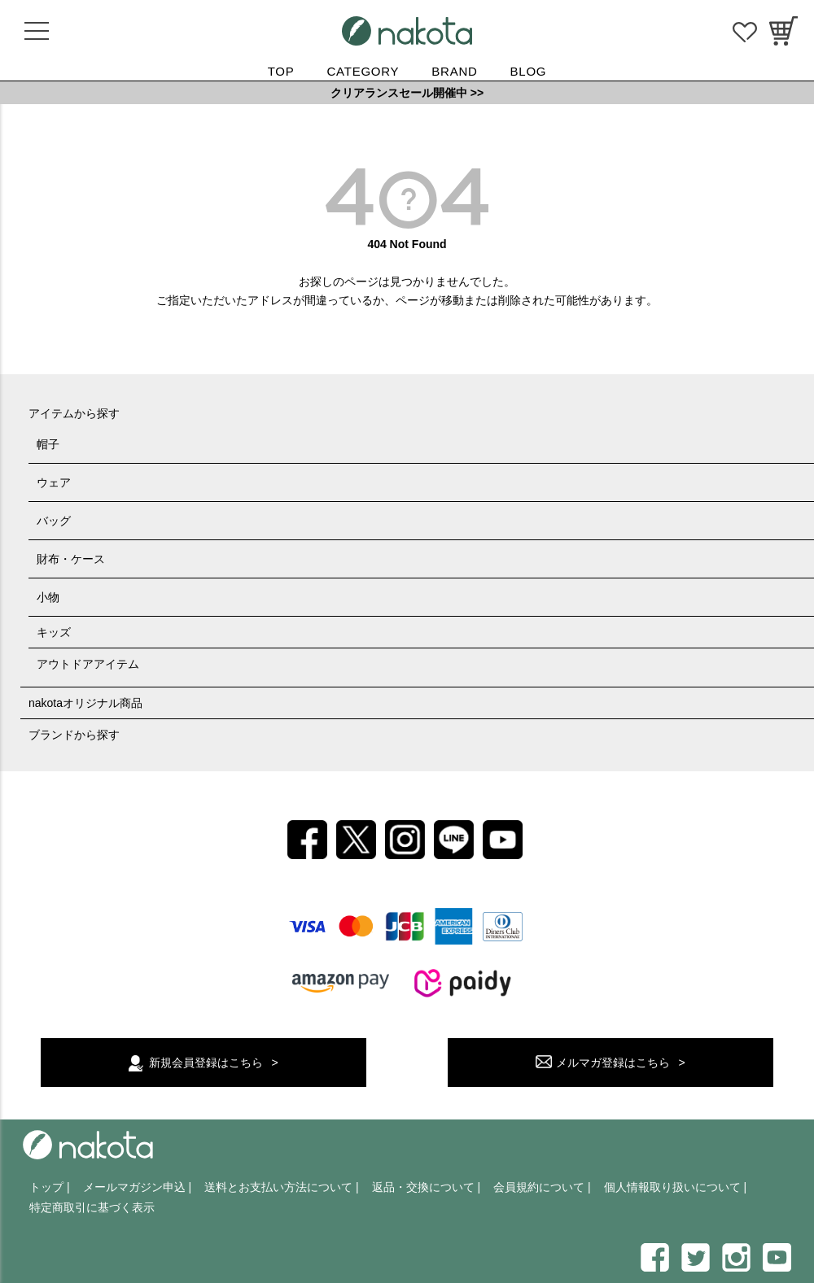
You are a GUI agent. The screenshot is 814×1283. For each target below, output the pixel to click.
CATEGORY (363, 71)
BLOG (528, 71)
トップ (46, 1187)
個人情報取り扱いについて (672, 1187)
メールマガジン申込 (134, 1187)
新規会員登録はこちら (206, 1062)
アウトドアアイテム (88, 663)
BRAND (454, 71)
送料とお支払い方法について (278, 1187)
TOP (281, 71)
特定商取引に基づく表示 (92, 1207)
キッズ (54, 632)
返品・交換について (423, 1187)
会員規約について (538, 1187)
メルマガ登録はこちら (613, 1062)
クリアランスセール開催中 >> (407, 92)
